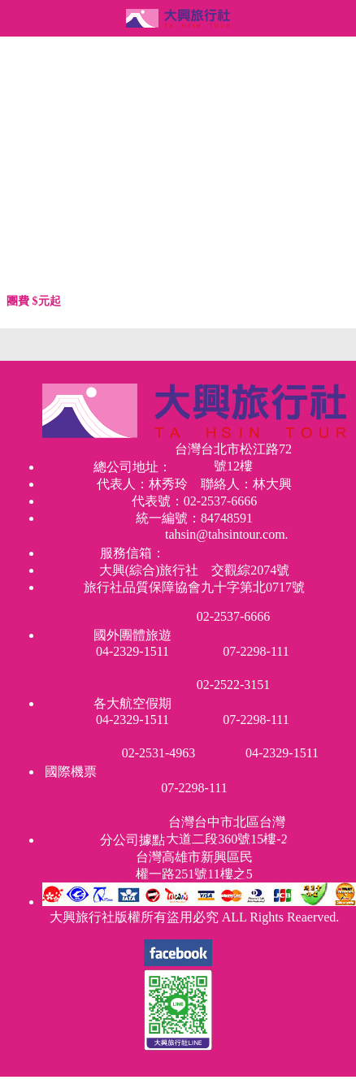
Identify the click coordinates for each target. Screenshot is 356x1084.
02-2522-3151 (234, 685)
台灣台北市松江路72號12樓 (233, 456)
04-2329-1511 (132, 651)
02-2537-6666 (234, 616)
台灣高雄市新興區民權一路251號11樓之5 (194, 864)
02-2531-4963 (159, 753)
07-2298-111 (256, 651)
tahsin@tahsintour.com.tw (227, 534)
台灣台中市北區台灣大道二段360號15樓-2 (226, 829)
